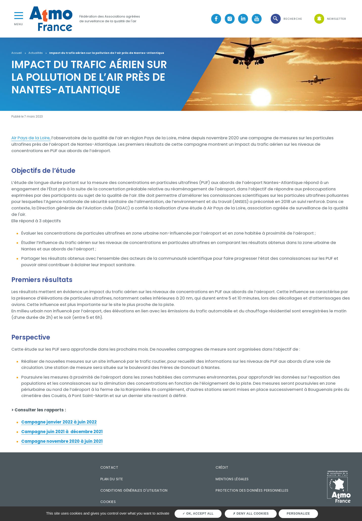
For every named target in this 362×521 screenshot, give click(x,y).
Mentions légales (232, 479)
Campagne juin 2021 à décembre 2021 (62, 432)
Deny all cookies (251, 513)
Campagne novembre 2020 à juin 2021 (62, 441)
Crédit (222, 467)
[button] (286, 19)
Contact (109, 467)
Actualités (35, 53)
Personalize (298, 513)
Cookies (108, 501)
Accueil (16, 53)
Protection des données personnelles (252, 490)
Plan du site (111, 479)
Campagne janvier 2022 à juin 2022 (59, 422)
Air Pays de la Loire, (30, 138)
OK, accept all (197, 513)
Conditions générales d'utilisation (134, 490)
